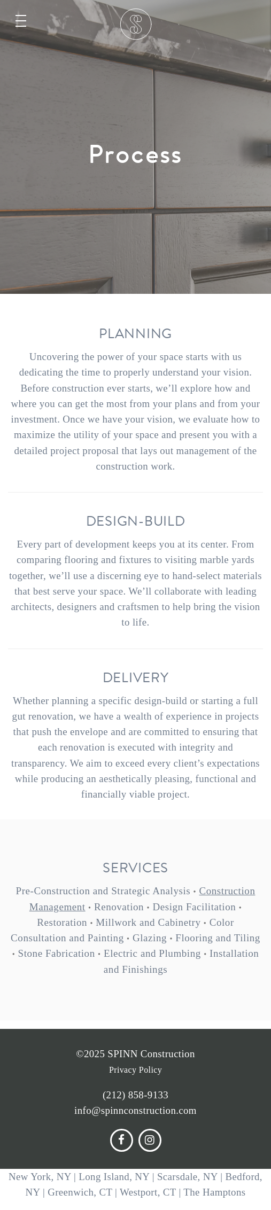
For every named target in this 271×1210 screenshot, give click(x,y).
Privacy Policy (135, 1069)
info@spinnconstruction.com (135, 1110)
